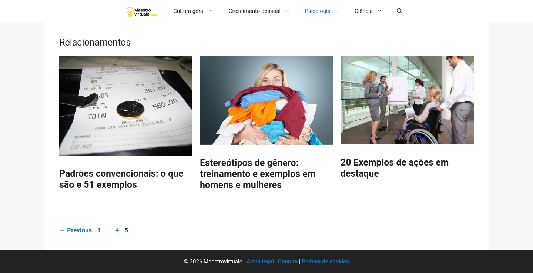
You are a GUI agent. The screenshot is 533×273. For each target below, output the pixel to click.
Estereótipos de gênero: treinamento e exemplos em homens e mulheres (257, 173)
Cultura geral (197, 11)
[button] (399, 11)
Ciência (372, 11)
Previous (75, 230)
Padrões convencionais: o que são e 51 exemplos (121, 179)
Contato (288, 261)
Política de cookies (325, 261)
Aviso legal (260, 261)
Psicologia (326, 11)
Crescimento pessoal (263, 11)
